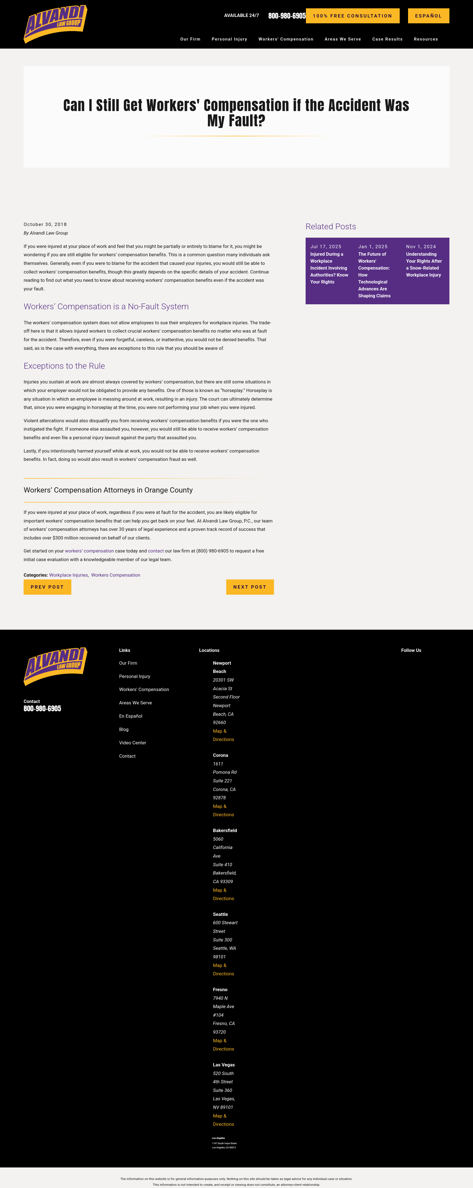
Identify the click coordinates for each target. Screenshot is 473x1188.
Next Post (250, 587)
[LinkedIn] (418, 662)
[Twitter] (432, 662)
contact (156, 551)
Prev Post (47, 587)
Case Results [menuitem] (387, 39)
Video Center (132, 742)
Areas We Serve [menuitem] (343, 39)
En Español (130, 716)
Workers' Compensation (144, 689)
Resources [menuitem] (426, 39)
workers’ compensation (89, 551)
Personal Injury (134, 676)
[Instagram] (446, 662)
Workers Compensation (115, 575)
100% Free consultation (353, 16)
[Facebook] (404, 662)
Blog (124, 729)
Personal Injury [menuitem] (230, 39)
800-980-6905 (287, 15)
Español (428, 16)
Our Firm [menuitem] (190, 39)
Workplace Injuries (68, 575)
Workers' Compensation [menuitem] (286, 39)
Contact (127, 756)
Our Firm (128, 663)
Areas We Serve (135, 702)
